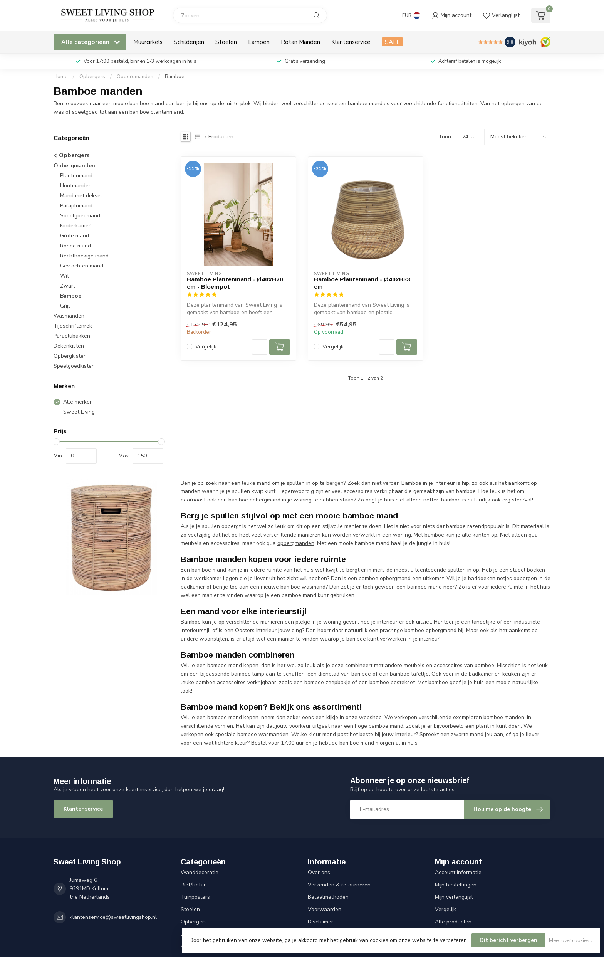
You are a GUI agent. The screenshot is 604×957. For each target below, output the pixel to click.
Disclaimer (320, 921)
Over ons (319, 872)
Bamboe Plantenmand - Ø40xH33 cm (362, 282)
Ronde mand (75, 245)
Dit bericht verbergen (508, 940)
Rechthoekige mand (84, 255)
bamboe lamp (247, 674)
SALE (392, 42)
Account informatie (458, 872)
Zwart (67, 285)
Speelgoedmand (80, 215)
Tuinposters (195, 897)
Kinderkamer (75, 225)
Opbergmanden (135, 76)
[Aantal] (259, 347)
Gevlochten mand (81, 265)
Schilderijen (189, 42)
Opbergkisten (70, 356)
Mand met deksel (81, 195)
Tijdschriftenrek (73, 326)
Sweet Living (79, 412)
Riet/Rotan (194, 884)
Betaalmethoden (328, 897)
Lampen (259, 42)
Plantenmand (76, 175)
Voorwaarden (324, 909)
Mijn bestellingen (455, 884)
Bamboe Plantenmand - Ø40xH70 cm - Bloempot (235, 282)
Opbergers (92, 76)
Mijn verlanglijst (454, 897)
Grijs (65, 305)
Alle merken (78, 402)
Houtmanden (76, 185)
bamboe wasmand (302, 586)
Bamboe (175, 76)
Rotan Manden (300, 42)
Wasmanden (69, 316)
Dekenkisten (69, 346)
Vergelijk (205, 347)
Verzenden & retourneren (339, 884)
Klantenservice (351, 42)
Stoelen (226, 42)
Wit (64, 275)
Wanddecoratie (199, 872)
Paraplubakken (72, 336)
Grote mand (74, 235)
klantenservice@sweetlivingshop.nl (113, 917)
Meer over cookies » (570, 940)
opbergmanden (295, 543)
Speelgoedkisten (74, 366)
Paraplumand (76, 205)
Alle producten (453, 921)
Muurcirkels (148, 42)
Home (61, 76)
